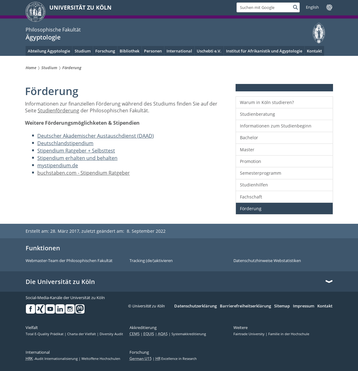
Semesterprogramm (260, 173)
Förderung (250, 208)
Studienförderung (58, 110)
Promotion (250, 161)
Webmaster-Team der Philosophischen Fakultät (69, 260)
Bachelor (249, 137)
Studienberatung (257, 114)
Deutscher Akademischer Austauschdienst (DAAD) (95, 135)
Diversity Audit (111, 334)
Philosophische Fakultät (53, 29)
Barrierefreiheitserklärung (245, 306)
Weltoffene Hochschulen (100, 358)
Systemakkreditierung (188, 334)
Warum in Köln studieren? (267, 102)
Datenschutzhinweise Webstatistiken (267, 260)
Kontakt (324, 306)
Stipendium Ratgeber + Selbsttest (76, 150)
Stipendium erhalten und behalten (77, 158)
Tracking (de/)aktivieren (151, 260)
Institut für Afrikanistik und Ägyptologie (264, 51)
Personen (153, 51)
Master (247, 149)
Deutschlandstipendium (65, 143)
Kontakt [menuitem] (314, 51)
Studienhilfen (254, 185)
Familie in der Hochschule (288, 334)
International (179, 51)
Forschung (105, 51)
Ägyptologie (43, 37)
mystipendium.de (57, 165)
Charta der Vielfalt (82, 334)
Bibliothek (129, 51)
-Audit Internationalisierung (52, 358)
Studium (83, 51)
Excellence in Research (176, 358)
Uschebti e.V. (209, 51)
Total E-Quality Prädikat (45, 334)
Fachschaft (251, 197)
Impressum (303, 306)
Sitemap (282, 306)
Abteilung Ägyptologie (49, 51)
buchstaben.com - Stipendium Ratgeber (83, 172)
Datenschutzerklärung (195, 306)
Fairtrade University (249, 334)
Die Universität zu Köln (60, 282)
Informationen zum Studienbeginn (275, 126)
